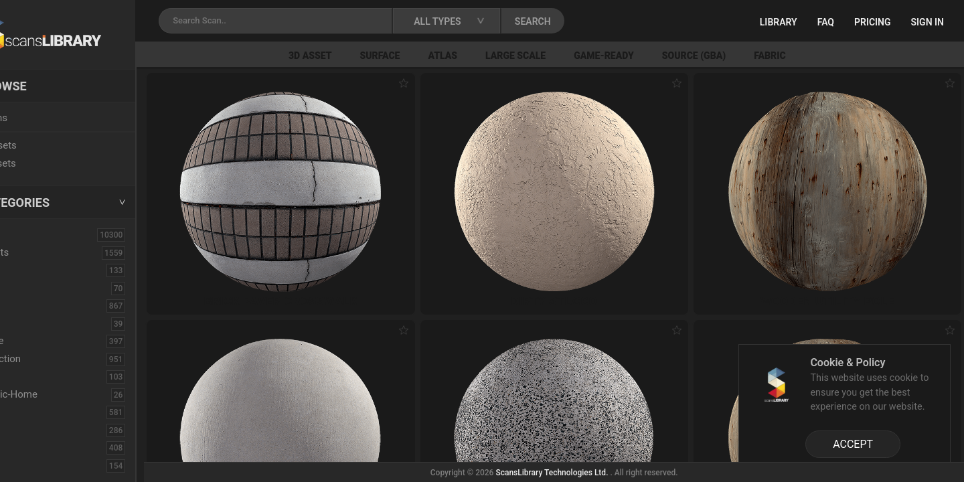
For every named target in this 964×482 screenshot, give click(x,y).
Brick (28, 288)
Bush (28, 305)
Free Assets (43, 163)
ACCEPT (853, 444)
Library (778, 22)
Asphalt (34, 270)
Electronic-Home (54, 394)
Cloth (29, 323)
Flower (32, 447)
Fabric (816, 55)
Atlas (489, 55)
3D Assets (40, 252)
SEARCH (588, 21)
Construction (46, 359)
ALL (26, 234)
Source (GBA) (740, 55)
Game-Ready (651, 55)
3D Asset (357, 55)
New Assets (44, 145)
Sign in (927, 22)
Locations (39, 118)
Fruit (27, 465)
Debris (31, 376)
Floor (28, 430)
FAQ (825, 22)
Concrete (37, 341)
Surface (426, 55)
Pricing (872, 22)
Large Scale (562, 55)
